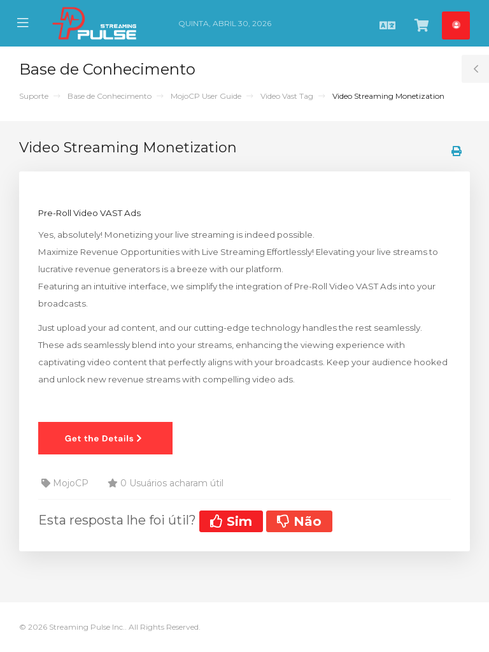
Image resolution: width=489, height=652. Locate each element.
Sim (231, 521)
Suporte (33, 96)
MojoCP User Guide (206, 96)
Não (299, 521)
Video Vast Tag (286, 96)
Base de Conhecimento (109, 96)
